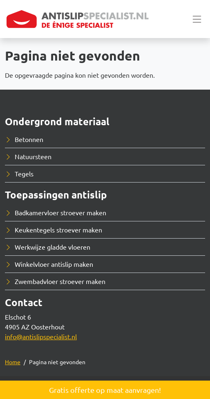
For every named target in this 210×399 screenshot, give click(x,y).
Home (12, 361)
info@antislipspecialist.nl (41, 336)
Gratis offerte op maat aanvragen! (105, 389)
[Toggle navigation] (196, 19)
